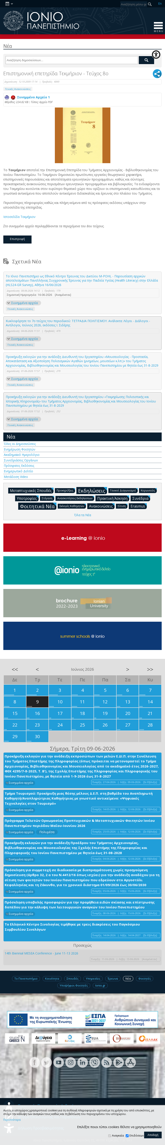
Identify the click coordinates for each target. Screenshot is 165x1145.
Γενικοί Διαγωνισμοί (124, 490)
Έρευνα (113, 978)
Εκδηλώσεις (92, 490)
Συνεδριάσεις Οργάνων (21, 460)
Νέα (11, 437)
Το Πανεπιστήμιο (26, 978)
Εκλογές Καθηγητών (73, 506)
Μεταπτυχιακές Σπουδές (32, 490)
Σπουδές (72, 978)
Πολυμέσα (46, 832)
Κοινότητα (52, 978)
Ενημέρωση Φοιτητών (19, 449)
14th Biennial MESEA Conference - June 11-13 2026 (41, 953)
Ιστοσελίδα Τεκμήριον (19, 217)
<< (15, 669)
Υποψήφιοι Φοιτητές (74, 985)
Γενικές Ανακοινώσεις (18, 89)
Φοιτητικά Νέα (38, 506)
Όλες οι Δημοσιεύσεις (20, 444)
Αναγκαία (118, 1135)
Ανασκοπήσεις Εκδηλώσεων (75, 498)
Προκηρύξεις (66, 490)
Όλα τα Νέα (82, 515)
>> (150, 669)
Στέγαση (48, 498)
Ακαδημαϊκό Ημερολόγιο (22, 455)
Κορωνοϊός (149, 490)
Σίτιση (122, 506)
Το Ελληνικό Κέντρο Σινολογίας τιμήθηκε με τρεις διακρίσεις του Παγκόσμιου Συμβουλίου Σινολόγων (72, 927)
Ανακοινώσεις (102, 506)
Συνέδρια (141, 498)
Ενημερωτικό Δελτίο (18, 471)
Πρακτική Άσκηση (113, 498)
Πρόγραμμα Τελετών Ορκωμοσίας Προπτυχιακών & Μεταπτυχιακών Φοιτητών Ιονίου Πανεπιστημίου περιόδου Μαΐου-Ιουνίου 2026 (80, 823)
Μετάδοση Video (16, 477)
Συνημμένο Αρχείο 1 (27, 97)
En (160, 3)
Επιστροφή (17, 239)
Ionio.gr (100, 985)
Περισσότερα (12, 1120)
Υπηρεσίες (93, 978)
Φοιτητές (144, 978)
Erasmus (139, 506)
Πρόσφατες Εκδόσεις (19, 465)
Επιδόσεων (136, 1135)
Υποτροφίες (28, 498)
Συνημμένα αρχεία (24, 303)
